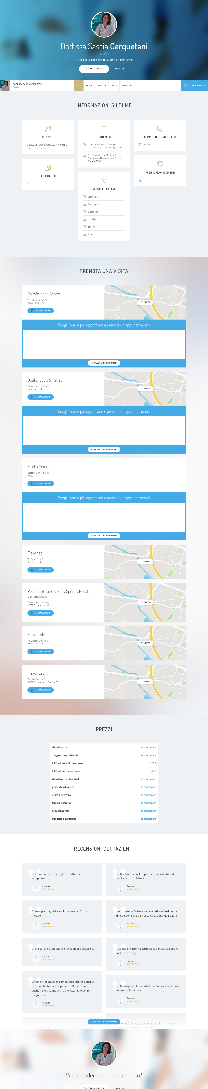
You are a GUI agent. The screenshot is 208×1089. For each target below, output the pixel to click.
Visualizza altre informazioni (104, 1022)
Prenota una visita (194, 85)
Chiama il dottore (40, 310)
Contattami (119, 69)
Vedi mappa (145, 302)
